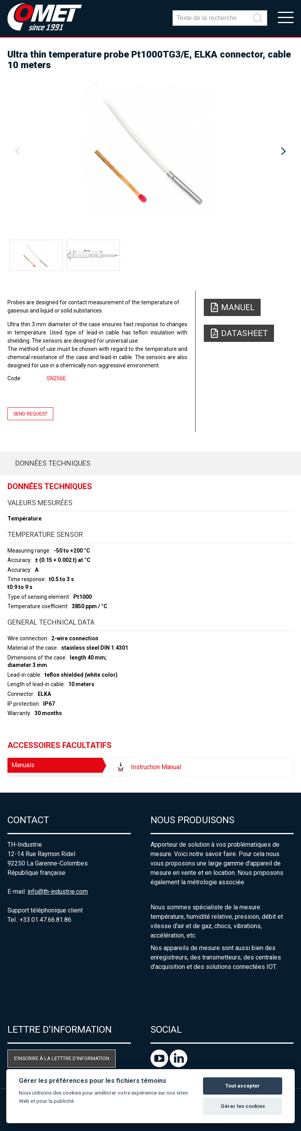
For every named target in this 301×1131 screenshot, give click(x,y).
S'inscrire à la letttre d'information (61, 1058)
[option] (150, 151)
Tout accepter (242, 1086)
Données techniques (53, 463)
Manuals (22, 765)
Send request (30, 414)
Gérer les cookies (243, 1106)
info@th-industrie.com (57, 891)
